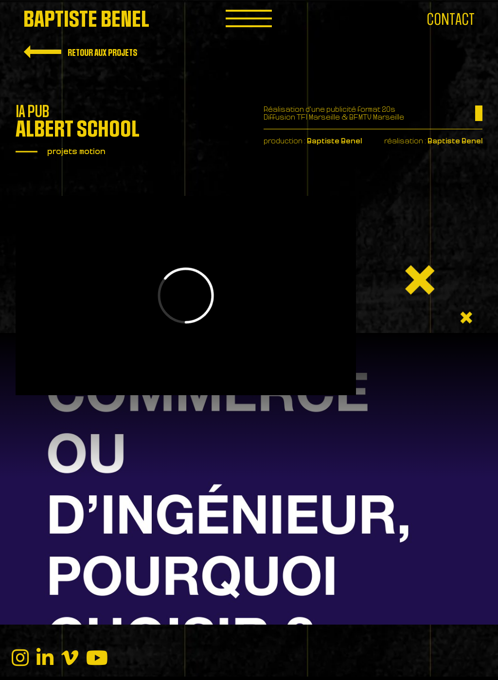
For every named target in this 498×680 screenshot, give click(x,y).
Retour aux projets (80, 51)
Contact (451, 19)
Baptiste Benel (86, 19)
